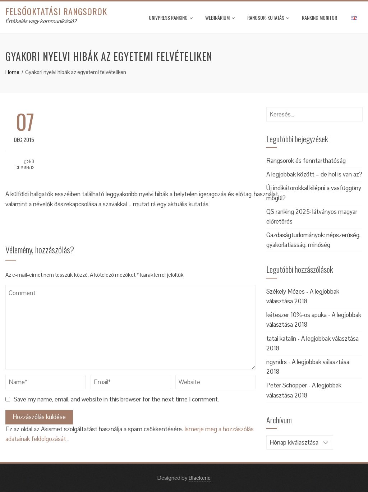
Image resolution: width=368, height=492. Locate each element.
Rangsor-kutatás (268, 17)
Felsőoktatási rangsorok (56, 11)
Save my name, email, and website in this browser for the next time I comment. (116, 399)
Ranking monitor (319, 17)
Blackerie (200, 478)
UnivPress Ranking (171, 17)
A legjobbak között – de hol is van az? (314, 174)
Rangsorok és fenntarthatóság (306, 161)
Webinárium (220, 17)
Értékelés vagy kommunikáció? (40, 21)
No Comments (24, 164)
